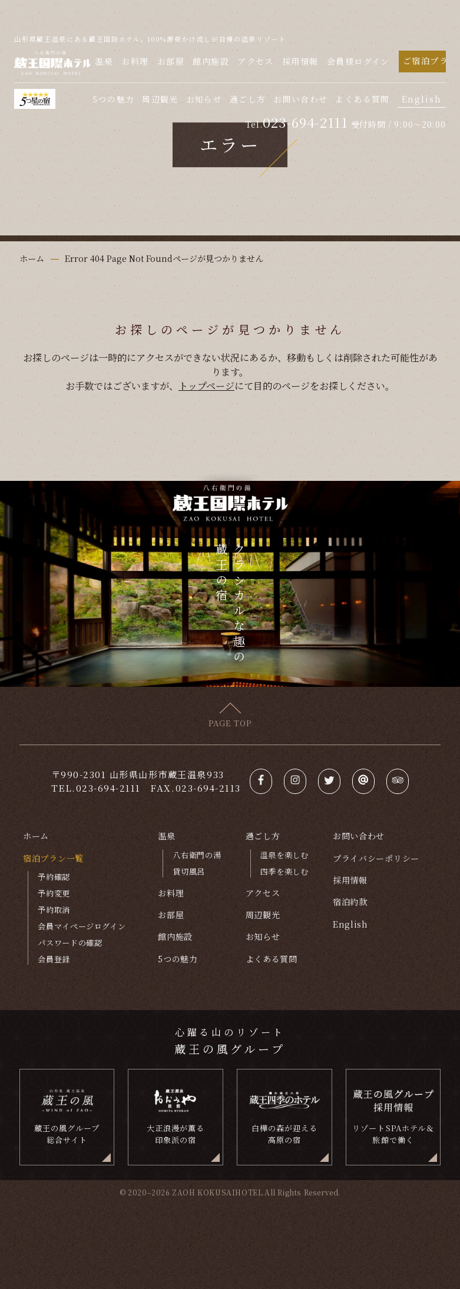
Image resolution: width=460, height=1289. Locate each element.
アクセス (255, 61)
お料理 (134, 61)
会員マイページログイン (81, 926)
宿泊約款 (350, 902)
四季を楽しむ (284, 871)
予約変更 (54, 893)
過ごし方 (248, 99)
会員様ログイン (358, 61)
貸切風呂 (189, 871)
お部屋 (170, 61)
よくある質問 (362, 99)
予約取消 (54, 909)
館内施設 (211, 61)
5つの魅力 (113, 99)
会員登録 (54, 959)
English (422, 99)
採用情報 (300, 61)
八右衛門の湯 (197, 855)
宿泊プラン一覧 (53, 858)
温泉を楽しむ (284, 855)
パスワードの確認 (70, 942)
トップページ (206, 385)
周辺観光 (160, 99)
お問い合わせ (300, 99)
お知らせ (204, 99)
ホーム (36, 836)
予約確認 (54, 876)
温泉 (104, 61)
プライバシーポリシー (376, 858)
